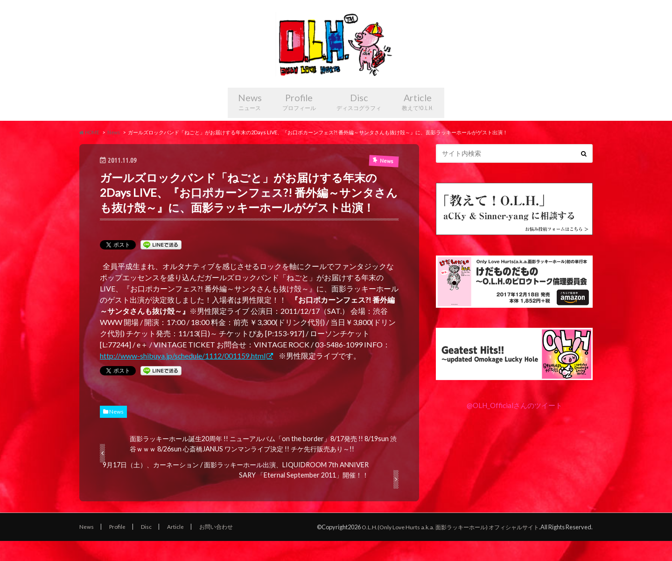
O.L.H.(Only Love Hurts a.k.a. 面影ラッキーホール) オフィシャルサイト (445, 546)
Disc (363, 121)
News (239, 121)
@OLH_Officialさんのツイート (514, 425)
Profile (297, 121)
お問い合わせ (220, 546)
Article (429, 121)
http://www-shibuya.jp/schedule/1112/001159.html (183, 375)
